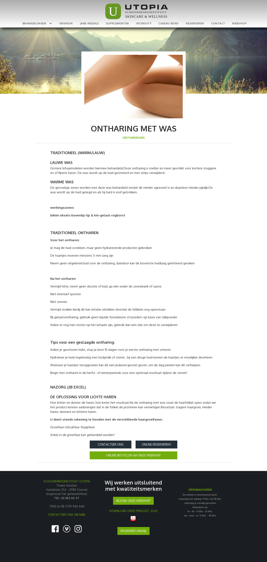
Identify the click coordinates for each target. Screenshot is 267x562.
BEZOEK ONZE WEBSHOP (133, 500)
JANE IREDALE (89, 23)
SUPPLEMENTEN (117, 23)
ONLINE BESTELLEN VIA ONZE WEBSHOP (133, 455)
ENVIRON (66, 23)
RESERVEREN (195, 23)
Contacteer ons (110, 444)
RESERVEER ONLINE (133, 531)
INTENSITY (143, 23)
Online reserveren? (156, 444)
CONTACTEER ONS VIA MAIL (67, 514)
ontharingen (133, 137)
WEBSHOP (239, 23)
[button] (36, 23)
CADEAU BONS (169, 23)
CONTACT (218, 23)
